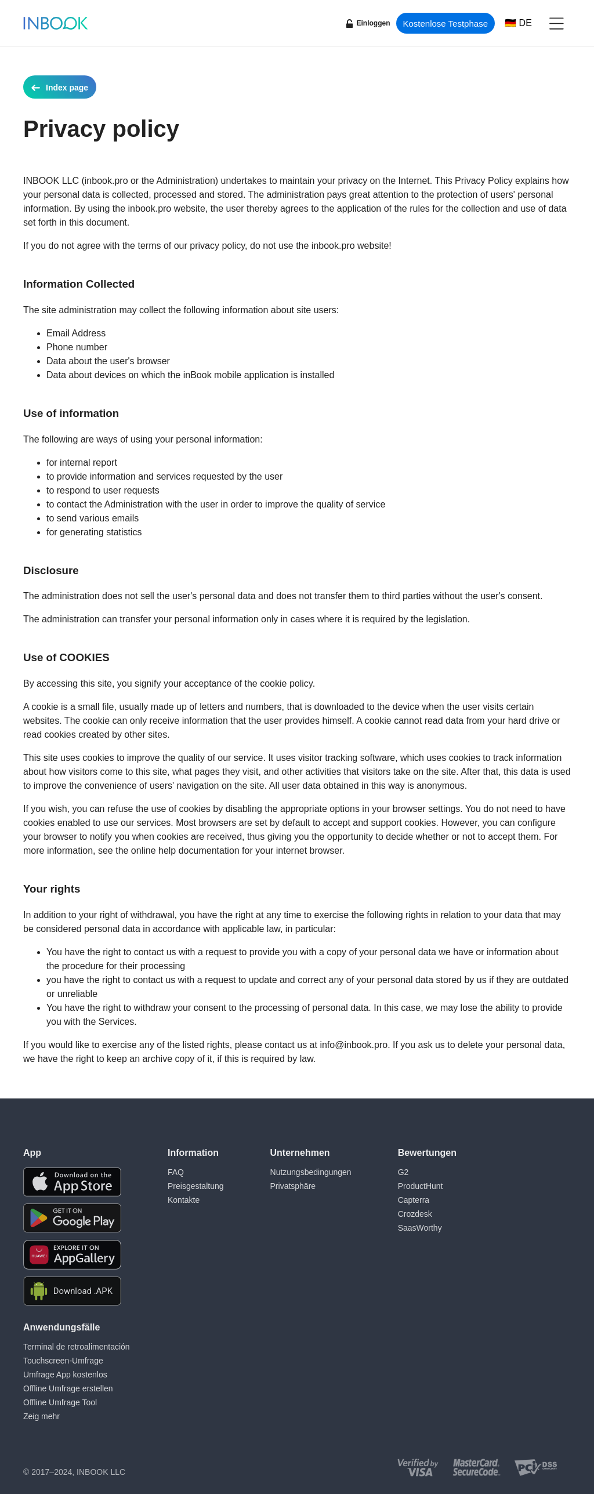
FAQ (176, 1172)
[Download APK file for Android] (72, 1291)
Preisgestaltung (196, 1186)
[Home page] (55, 23)
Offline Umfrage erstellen (68, 1388)
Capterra (413, 1200)
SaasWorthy (420, 1227)
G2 (403, 1172)
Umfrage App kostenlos (65, 1374)
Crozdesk (415, 1214)
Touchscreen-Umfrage (63, 1360)
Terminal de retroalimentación (76, 1346)
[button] (556, 23)
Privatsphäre (293, 1186)
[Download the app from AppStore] (72, 1181)
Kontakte (184, 1200)
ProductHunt (420, 1186)
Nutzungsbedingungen (311, 1172)
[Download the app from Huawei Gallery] (72, 1255)
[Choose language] (518, 23)
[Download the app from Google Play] (72, 1218)
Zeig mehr (41, 1416)
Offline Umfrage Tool (60, 1402)
